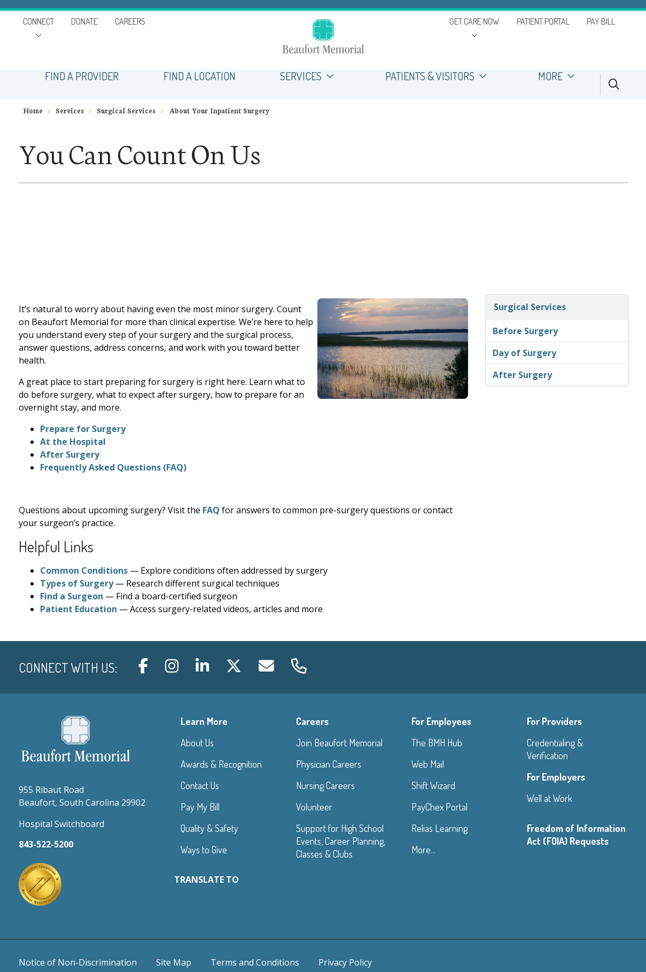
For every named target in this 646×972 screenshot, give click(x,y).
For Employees (441, 721)
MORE (560, 76)
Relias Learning (439, 828)
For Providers (554, 721)
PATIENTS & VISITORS (439, 76)
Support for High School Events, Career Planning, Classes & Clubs (340, 841)
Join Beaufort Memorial (339, 743)
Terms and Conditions (255, 962)
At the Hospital (73, 442)
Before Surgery (525, 331)
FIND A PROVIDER (82, 76)
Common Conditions (84, 570)
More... (423, 849)
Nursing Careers (325, 785)
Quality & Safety (209, 828)
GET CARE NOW (474, 21)
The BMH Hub (436, 743)
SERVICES (310, 76)
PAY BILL (601, 21)
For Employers (556, 777)
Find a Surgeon (71, 596)
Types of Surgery (76, 583)
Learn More (204, 721)
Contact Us (200, 785)
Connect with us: (68, 667)
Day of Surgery (524, 353)
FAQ (211, 510)
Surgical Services (530, 307)
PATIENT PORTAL (543, 21)
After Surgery (69, 454)
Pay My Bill (200, 807)
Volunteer (314, 807)
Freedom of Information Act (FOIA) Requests (576, 834)
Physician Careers (328, 764)
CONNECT (38, 21)
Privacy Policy (345, 962)
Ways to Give (204, 849)
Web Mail (427, 764)
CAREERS (130, 21)
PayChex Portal (439, 807)
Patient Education (78, 609)
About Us (197, 743)
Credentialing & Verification (555, 749)
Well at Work (549, 798)
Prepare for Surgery (83, 429)
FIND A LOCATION (199, 76)
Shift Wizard (433, 785)
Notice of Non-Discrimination (78, 962)
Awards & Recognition (221, 764)
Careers (312, 721)
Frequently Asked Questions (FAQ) (113, 467)
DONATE (84, 21)
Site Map (173, 962)
